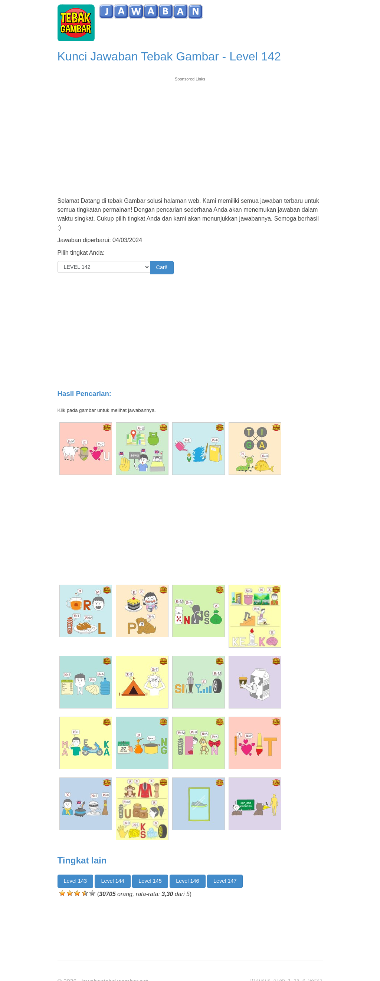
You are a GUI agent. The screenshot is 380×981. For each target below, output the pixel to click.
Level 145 (149, 881)
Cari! (161, 267)
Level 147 (224, 881)
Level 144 (112, 881)
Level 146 (187, 881)
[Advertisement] (190, 134)
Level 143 (75, 881)
